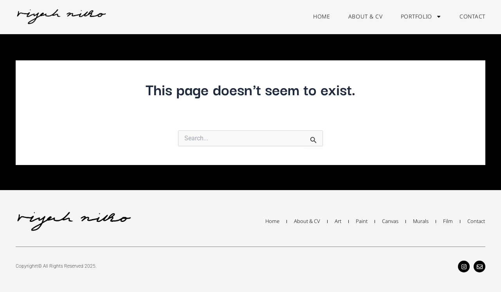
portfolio (421, 13)
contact (472, 13)
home (321, 13)
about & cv (365, 13)
